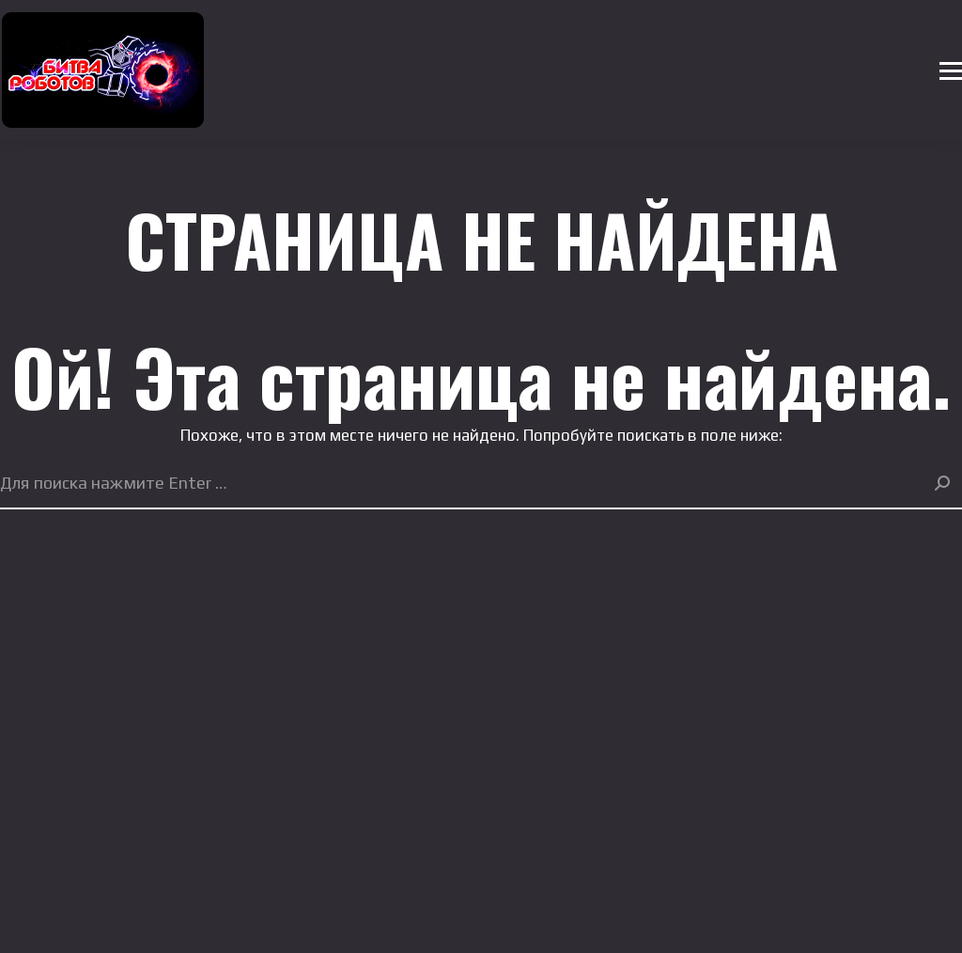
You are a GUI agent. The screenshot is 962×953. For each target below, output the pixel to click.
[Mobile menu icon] (950, 70)
